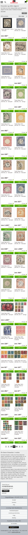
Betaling (14, 517)
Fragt (14, 515)
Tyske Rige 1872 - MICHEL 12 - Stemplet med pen (20, 54)
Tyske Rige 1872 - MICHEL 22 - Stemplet (20, 172)
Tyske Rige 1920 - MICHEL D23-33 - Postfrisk (5, 409)
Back (8, 446)
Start (6, 446)
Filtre (24, 13)
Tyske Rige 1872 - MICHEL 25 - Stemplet (6, 195)
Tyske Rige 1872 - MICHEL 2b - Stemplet (6, 243)
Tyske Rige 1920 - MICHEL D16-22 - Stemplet (19, 386)
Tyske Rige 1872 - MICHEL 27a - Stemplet (7, 219)
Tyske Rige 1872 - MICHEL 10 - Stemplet (20, 30)
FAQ (14, 504)
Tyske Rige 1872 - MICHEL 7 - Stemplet (6, 290)
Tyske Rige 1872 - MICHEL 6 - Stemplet (20, 266)
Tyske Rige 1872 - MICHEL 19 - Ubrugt (6, 148)
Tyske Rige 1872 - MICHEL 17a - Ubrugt (20, 101)
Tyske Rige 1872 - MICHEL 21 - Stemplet (6, 172)
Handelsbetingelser (14, 510)
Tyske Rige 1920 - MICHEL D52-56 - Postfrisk (19, 433)
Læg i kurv (7, 40)
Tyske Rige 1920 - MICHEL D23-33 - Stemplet (19, 409)
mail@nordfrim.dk (15, 532)
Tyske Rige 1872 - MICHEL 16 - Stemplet (6, 101)
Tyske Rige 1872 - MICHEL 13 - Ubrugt (6, 77)
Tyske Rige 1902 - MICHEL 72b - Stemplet (7, 337)
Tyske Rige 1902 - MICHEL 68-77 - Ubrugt (20, 314)
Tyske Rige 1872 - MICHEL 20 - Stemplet (20, 148)
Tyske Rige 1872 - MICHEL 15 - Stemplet (20, 77)
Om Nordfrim (14, 523)
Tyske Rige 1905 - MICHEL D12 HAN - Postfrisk (19, 338)
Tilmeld (6, 490)
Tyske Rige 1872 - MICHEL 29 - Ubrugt (20, 219)
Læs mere (3, 11)
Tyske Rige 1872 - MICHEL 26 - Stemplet (20, 195)
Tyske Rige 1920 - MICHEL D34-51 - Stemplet (5, 433)
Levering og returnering (14, 513)
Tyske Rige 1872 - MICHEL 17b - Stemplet (7, 124)
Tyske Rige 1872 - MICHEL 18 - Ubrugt (20, 124)
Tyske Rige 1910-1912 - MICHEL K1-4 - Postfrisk (7, 361)
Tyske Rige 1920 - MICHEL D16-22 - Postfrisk (5, 386)
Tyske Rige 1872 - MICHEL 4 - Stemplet (6, 266)
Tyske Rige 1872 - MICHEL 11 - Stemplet (6, 53)
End (22, 446)
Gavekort (14, 502)
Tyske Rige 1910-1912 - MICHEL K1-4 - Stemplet (21, 361)
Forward (19, 446)
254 (17, 446)
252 (11, 446)
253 (14, 446)
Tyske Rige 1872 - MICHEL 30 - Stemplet (20, 243)
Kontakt (14, 500)
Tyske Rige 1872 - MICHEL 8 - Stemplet (20, 290)
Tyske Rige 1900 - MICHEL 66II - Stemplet (7, 314)
